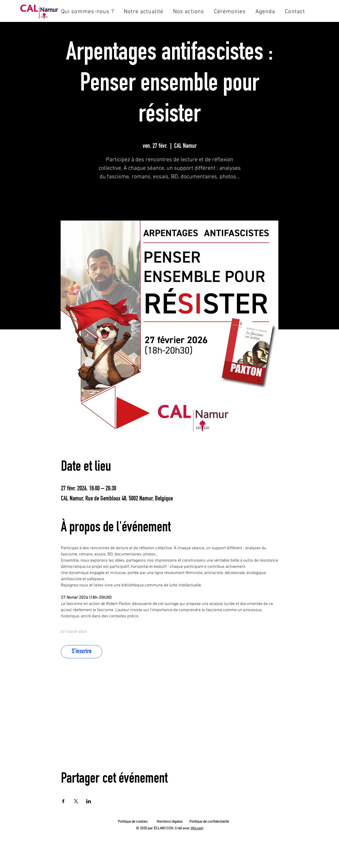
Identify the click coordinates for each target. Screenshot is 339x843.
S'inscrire (169, 198)
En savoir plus (74, 631)
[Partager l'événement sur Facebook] (63, 801)
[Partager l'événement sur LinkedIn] (88, 801)
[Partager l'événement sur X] (76, 801)
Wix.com (197, 828)
